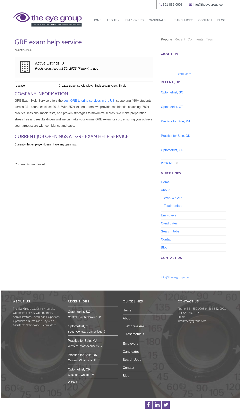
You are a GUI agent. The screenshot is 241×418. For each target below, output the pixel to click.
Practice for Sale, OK (175, 135)
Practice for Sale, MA (175, 121)
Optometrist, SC (172, 92)
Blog (221, 20)
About (113, 20)
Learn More (184, 74)
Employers (134, 20)
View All (167, 163)
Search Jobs (183, 20)
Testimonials (173, 205)
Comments (195, 39)
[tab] (166, 39)
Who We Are (173, 198)
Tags (209, 39)
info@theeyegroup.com (209, 4)
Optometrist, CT (172, 107)
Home (97, 20)
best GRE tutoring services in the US (89, 100)
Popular (166, 39)
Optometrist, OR (172, 150)
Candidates (158, 20)
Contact (205, 20)
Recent (180, 39)
